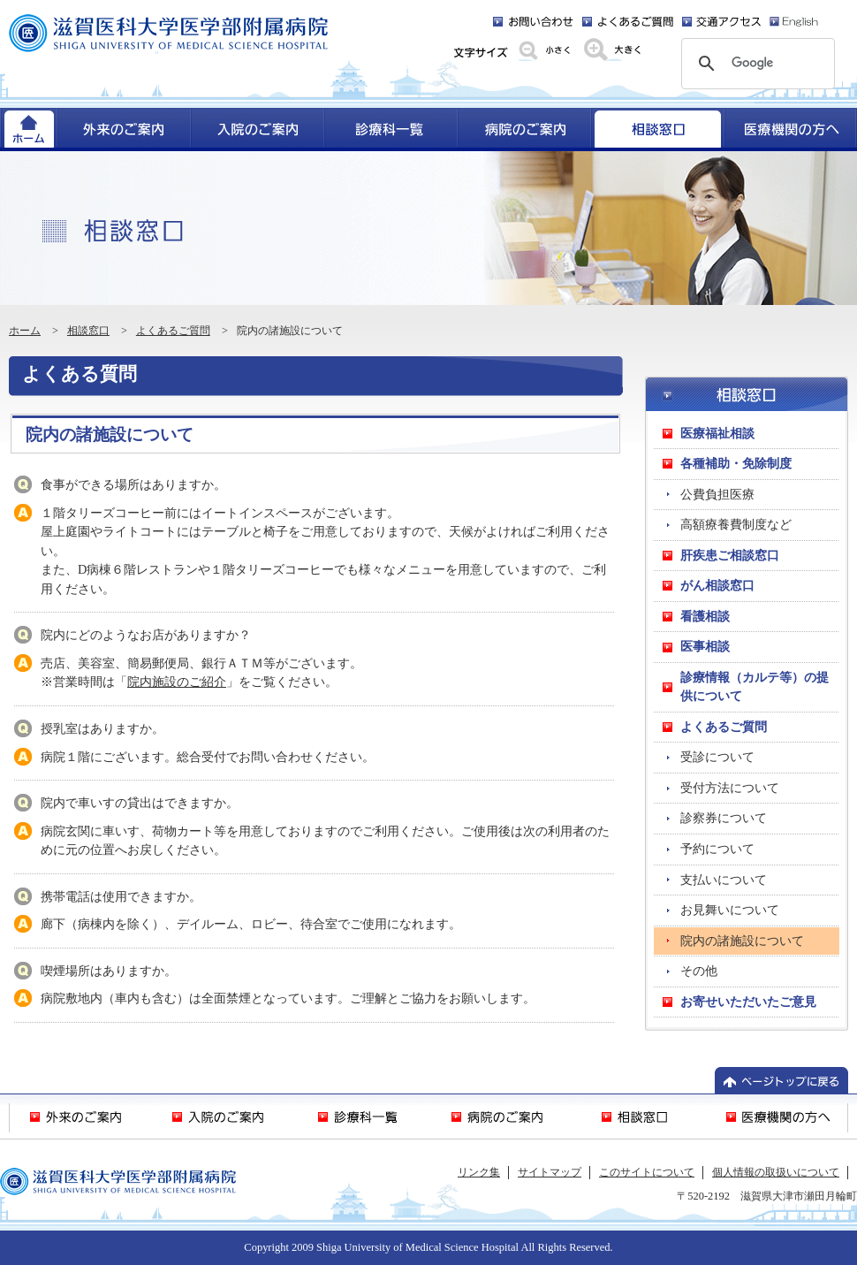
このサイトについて (646, 1172)
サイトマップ (549, 1172)
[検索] (755, 63)
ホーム (25, 330)
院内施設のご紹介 (176, 681)
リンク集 (479, 1172)
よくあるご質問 (173, 330)
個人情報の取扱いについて (775, 1172)
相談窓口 (88, 330)
